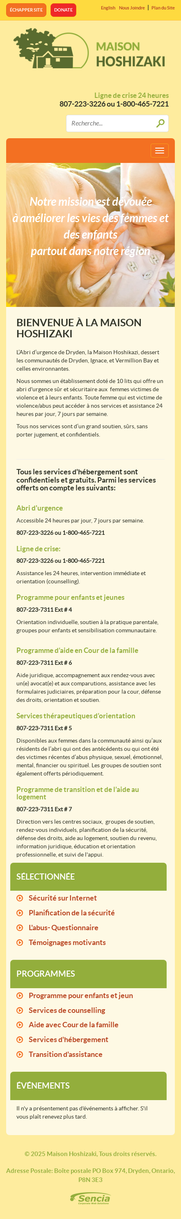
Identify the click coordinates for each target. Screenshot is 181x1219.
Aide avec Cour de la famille (74, 1024)
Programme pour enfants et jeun (81, 995)
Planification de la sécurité (72, 912)
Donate (63, 9)
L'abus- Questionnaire (64, 927)
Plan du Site (163, 7)
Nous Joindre (132, 7)
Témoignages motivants (67, 942)
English (108, 7)
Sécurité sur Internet (63, 898)
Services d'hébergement (68, 1039)
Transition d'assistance (66, 1054)
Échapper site (26, 9)
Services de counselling (67, 1010)
